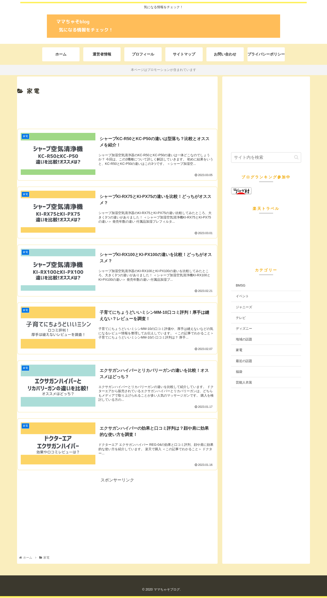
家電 (239, 350)
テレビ (241, 318)
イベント (242, 296)
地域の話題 (244, 339)
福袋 (239, 371)
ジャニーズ (244, 307)
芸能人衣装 (244, 382)
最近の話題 (244, 361)
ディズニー (244, 328)
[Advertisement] (117, 112)
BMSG (240, 285)
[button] (296, 157)
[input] (266, 157)
